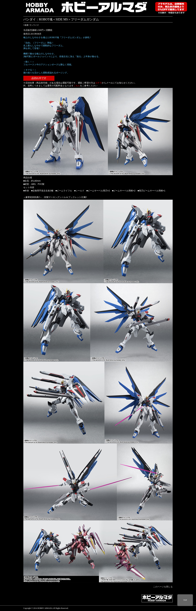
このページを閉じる (163, 587)
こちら (76, 85)
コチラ (98, 83)
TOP (185, 600)
